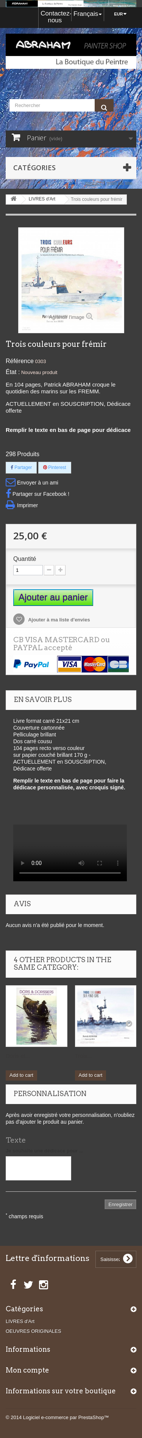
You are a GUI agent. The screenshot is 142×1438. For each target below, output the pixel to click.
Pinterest (54, 467)
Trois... (83, 1056)
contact (93, 183)
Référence (20, 361)
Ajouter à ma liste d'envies (58, 620)
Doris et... (18, 1056)
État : (13, 372)
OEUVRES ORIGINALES (33, 1331)
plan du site (120, 183)
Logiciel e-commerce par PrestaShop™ (66, 1417)
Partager (21, 467)
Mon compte (27, 1370)
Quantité (24, 559)
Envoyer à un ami (37, 483)
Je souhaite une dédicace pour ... (44, 1151)
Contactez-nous (56, 17)
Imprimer (27, 505)
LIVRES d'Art (20, 1321)
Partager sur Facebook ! (40, 494)
